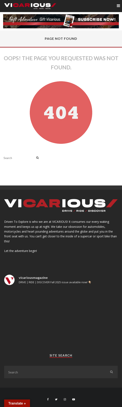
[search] (37, 157)
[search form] (19, 157)
